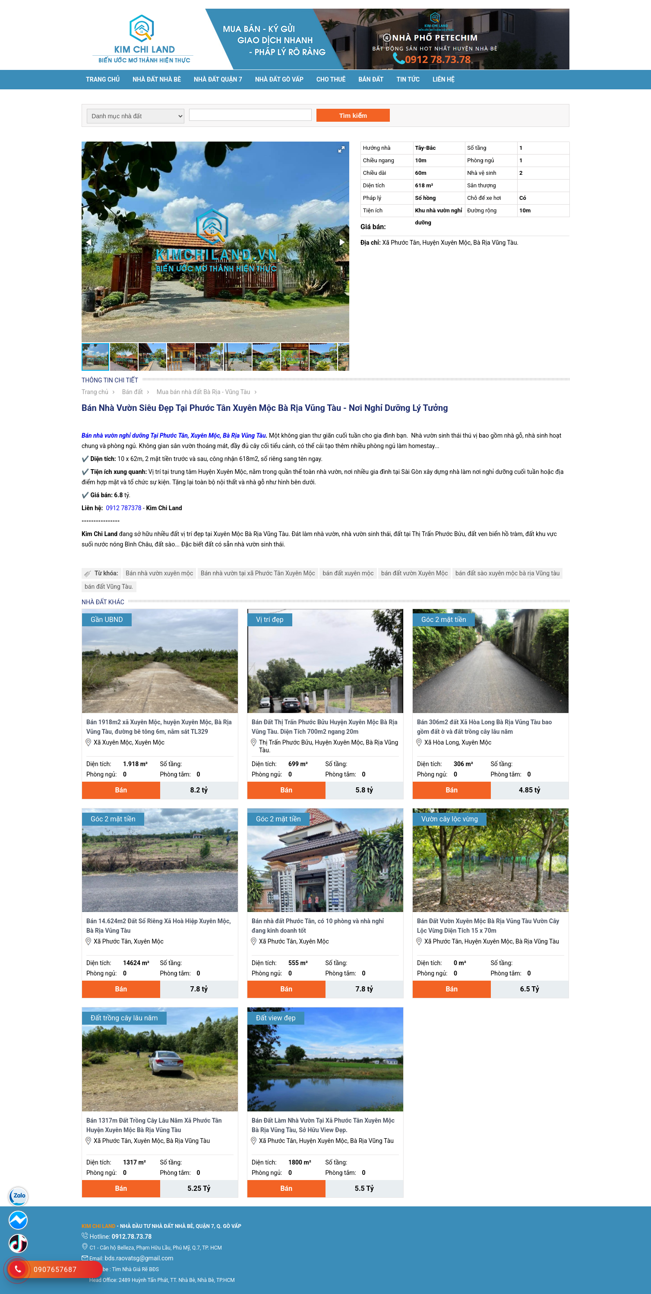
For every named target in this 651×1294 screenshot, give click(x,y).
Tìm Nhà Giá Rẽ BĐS (135, 1269)
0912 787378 (123, 508)
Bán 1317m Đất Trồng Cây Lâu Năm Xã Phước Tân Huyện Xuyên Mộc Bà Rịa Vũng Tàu (154, 1125)
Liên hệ (444, 79)
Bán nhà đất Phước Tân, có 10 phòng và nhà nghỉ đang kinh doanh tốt (318, 926)
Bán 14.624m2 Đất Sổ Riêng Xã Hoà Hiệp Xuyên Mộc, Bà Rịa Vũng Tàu (158, 926)
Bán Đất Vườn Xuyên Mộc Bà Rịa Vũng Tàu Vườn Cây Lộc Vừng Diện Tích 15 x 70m (488, 926)
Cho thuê (330, 79)
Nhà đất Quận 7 (218, 79)
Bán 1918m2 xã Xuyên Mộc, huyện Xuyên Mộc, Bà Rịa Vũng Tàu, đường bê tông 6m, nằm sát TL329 (159, 727)
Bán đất (370, 79)
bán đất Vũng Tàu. (109, 586)
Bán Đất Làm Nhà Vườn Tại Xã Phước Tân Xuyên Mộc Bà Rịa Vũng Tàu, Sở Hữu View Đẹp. (323, 1125)
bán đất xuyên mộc (347, 573)
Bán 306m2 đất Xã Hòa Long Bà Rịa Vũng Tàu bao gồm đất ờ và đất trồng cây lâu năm (484, 727)
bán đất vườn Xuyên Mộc (414, 573)
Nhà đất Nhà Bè (157, 79)
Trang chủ (103, 79)
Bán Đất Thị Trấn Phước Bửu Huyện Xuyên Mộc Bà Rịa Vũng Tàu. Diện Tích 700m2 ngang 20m (325, 727)
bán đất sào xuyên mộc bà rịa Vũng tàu (507, 573)
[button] (341, 149)
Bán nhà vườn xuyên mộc (159, 573)
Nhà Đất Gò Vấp (279, 79)
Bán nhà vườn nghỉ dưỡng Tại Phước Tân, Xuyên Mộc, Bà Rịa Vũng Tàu (174, 435)
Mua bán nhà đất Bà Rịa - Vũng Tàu (203, 391)
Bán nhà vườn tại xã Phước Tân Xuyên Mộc (258, 573)
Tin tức (408, 79)
